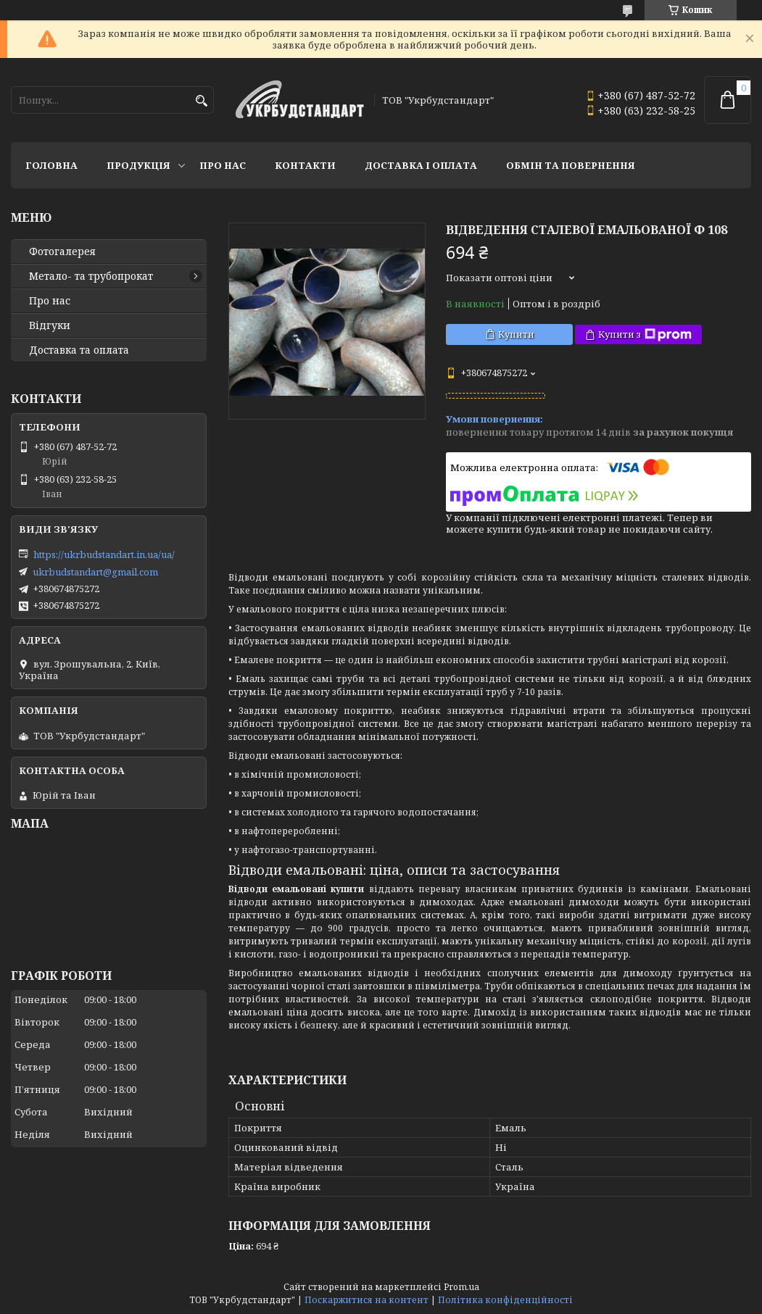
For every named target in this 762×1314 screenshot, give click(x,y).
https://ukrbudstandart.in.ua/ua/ (104, 554)
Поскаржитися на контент (366, 1300)
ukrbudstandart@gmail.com (95, 572)
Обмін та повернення (570, 165)
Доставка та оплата (79, 350)
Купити (516, 334)
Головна (51, 165)
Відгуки (49, 325)
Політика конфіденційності (505, 1300)
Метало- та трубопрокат (91, 276)
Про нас (222, 165)
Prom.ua (461, 1287)
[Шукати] (201, 101)
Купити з (645, 334)
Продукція (138, 165)
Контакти (305, 165)
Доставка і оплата (421, 165)
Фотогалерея (62, 251)
